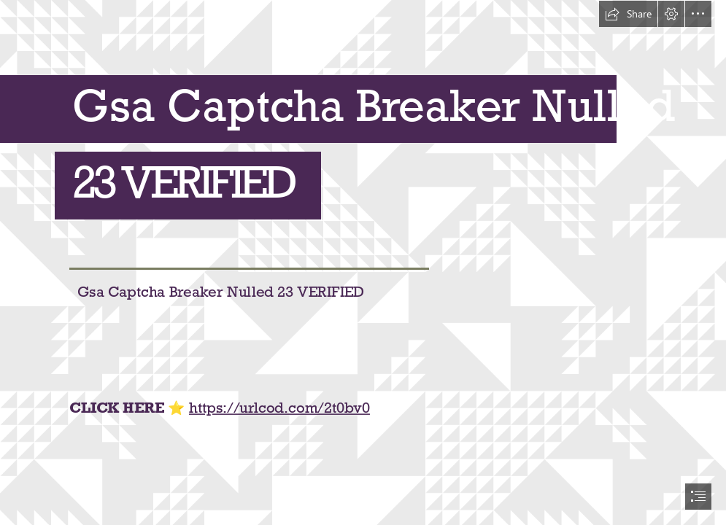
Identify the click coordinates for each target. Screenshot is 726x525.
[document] (363, 262)
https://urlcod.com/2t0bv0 (279, 408)
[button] (628, 14)
